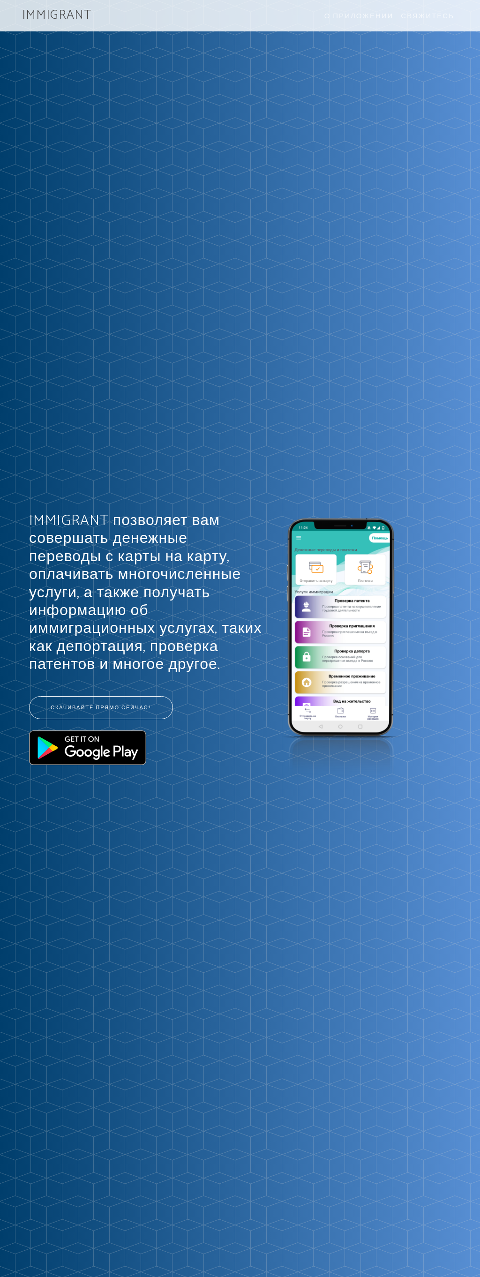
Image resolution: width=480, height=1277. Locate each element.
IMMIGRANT (56, 15)
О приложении (359, 15)
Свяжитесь (427, 15)
